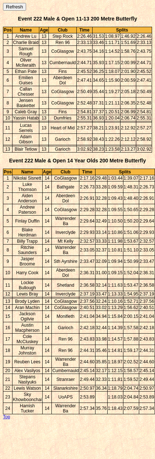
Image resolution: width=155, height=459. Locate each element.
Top (6, 416)
